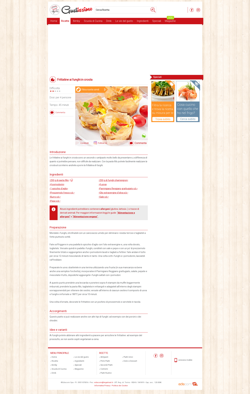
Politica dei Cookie (120, 386)
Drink (109, 20)
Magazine (170, 20)
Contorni (104, 369)
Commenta (141, 143)
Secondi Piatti (106, 365)
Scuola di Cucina (93, 20)
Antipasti (104, 357)
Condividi (84, 143)
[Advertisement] (125, 49)
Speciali (156, 20)
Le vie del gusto (124, 20)
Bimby (76, 20)
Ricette (65, 20)
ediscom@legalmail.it (103, 382)
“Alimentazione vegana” (85, 216)
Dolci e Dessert (130, 361)
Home (53, 20)
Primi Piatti (105, 361)
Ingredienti (142, 20)
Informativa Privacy (102, 386)
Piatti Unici (128, 357)
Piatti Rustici (106, 373)
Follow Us (102, 143)
